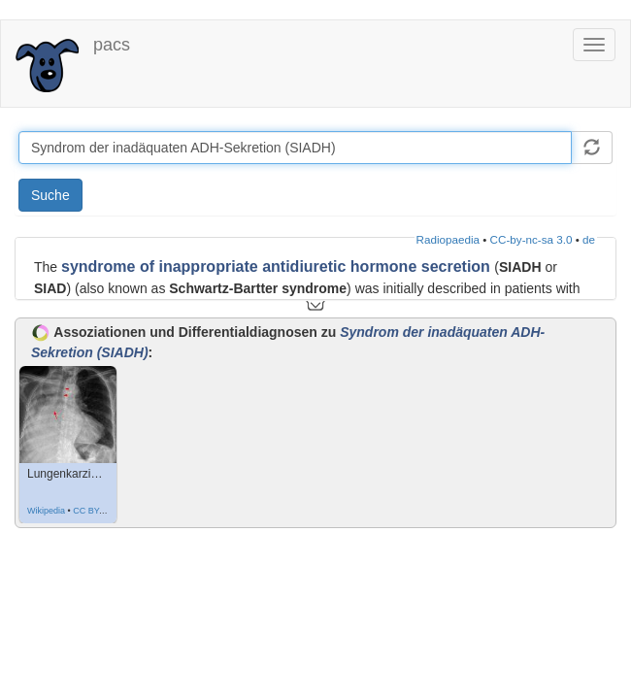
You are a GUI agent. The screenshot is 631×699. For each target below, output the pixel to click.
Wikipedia (46, 511)
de (588, 239)
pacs (111, 44)
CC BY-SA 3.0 (100, 511)
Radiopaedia (448, 239)
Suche (50, 195)
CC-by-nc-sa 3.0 (531, 239)
